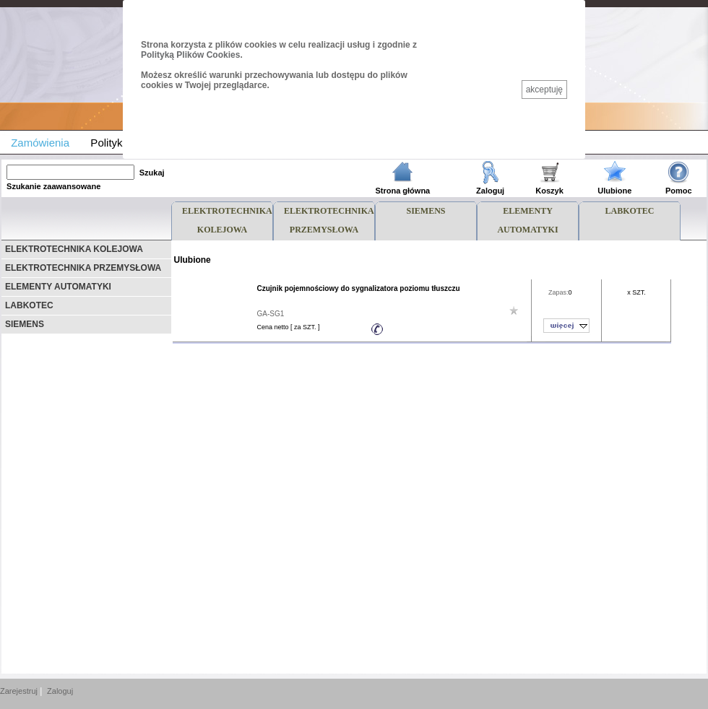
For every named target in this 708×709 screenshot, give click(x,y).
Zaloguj (60, 691)
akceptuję (544, 89)
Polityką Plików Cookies (190, 55)
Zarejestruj (19, 691)
